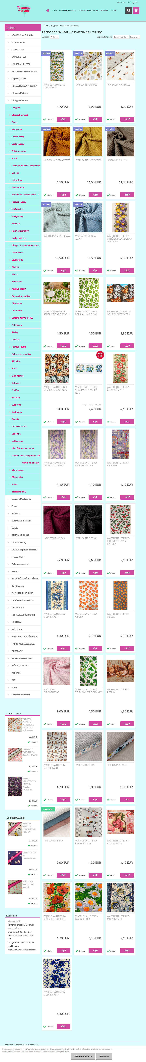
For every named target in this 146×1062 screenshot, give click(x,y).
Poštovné (104, 10)
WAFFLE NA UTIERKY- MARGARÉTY (54, 86)
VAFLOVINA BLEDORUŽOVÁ (51, 691)
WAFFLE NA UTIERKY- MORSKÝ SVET (118, 917)
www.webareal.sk (31, 1044)
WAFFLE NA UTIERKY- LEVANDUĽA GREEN (54, 464)
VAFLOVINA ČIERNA (86, 538)
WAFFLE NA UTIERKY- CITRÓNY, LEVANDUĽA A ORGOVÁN (119, 238)
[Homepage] (47, 10)
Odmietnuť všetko (82, 1056)
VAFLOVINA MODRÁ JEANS (85, 237)
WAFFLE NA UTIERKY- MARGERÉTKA (86, 917)
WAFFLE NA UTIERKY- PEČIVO (118, 691)
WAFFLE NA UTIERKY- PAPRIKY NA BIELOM (86, 313)
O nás (55, 10)
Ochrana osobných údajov (89, 10)
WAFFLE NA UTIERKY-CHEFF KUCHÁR (86, 842)
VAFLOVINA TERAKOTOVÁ (57, 160)
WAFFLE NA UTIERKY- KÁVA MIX (118, 464)
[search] (128, 10)
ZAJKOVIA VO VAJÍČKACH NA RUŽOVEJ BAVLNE (29, 752)
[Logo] (24, 10)
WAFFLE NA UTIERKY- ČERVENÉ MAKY (118, 388)
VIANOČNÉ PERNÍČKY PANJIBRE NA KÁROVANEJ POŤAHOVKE (28, 725)
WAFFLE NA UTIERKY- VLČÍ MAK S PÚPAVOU (54, 917)
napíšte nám (13, 946)
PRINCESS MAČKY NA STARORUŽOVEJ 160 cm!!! (29, 828)
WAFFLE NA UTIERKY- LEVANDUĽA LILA (86, 464)
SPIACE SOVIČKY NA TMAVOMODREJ (29, 855)
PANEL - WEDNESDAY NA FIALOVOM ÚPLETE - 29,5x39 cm (29, 784)
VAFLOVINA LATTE (117, 765)
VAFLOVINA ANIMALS (119, 84)
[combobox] (121, 37)
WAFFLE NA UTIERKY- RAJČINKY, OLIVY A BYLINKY (118, 541)
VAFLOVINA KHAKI (117, 160)
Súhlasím (104, 1056)
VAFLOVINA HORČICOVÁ (88, 160)
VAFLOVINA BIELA (54, 840)
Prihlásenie (121, 2)
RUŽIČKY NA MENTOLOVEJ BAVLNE (28, 884)
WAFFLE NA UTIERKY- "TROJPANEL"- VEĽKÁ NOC (86, 390)
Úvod (46, 25)
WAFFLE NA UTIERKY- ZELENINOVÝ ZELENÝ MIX (88, 691)
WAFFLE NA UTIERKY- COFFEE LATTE (54, 766)
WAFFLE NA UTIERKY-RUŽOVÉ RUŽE (118, 842)
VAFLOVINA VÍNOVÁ (55, 538)
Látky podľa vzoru (56, 25)
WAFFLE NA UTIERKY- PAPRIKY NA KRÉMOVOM (56, 313)
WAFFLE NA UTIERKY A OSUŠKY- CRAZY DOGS (55, 388)
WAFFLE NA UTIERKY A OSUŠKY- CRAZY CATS (119, 313)
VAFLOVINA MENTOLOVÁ (57, 235)
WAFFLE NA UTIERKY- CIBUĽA (86, 615)
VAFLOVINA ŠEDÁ (85, 765)
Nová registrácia (133, 2)
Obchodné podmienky (67, 10)
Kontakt (113, 10)
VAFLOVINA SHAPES (86, 84)
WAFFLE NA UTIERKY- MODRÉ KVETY (54, 615)
